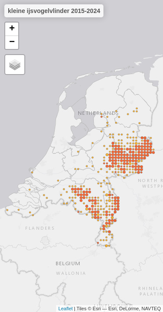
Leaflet (65, 308)
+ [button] (12, 29)
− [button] (12, 42)
